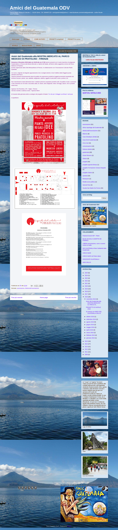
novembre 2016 (91, 299)
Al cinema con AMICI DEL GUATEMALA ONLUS (94, 312)
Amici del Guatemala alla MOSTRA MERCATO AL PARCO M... (93, 303)
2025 (86, 273)
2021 (86, 283)
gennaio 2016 (90, 338)
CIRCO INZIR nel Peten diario (92, 256)
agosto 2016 (90, 322)
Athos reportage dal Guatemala (92, 127)
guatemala (86, 152)
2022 (86, 281)
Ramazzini (86, 178)
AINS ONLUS (87, 262)
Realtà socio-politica (89, 182)
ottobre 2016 (90, 316)
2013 (86, 346)
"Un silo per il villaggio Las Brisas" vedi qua (60, 94)
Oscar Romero (87, 155)
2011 (86, 352)
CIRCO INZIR (87, 253)
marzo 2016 (90, 332)
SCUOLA (15, 45)
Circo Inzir (86, 143)
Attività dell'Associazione (32, 288)
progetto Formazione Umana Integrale (94, 168)
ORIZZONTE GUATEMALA (91, 259)
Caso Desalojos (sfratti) (90, 137)
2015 (86, 341)
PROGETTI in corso (74, 39)
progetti (85, 161)
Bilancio (85, 134)
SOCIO (38, 45)
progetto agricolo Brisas (90, 164)
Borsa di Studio (27, 45)
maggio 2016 (90, 327)
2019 (86, 289)
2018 (86, 291)
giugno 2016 (90, 324)
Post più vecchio (70, 297)
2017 (86, 294)
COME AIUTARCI (39, 39)
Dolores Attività (87, 149)
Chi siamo (27, 39)
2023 (86, 278)
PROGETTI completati (56, 39)
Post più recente (16, 297)
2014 (86, 344)
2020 (86, 286)
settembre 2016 (91, 319)
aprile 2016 (90, 330)
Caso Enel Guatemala (89, 140)
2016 (86, 297)
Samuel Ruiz (86, 185)
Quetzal (85, 175)
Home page (15, 39)
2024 (86, 275)
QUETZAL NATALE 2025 (92, 93)
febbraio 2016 (90, 335)
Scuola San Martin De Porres (91, 188)
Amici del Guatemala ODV (40, 8)
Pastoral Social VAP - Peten (91, 236)
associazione (20, 288)
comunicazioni (87, 146)
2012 (86, 349)
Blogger (69, 526)
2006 (86, 354)
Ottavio (85, 158)
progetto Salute (87, 172)
